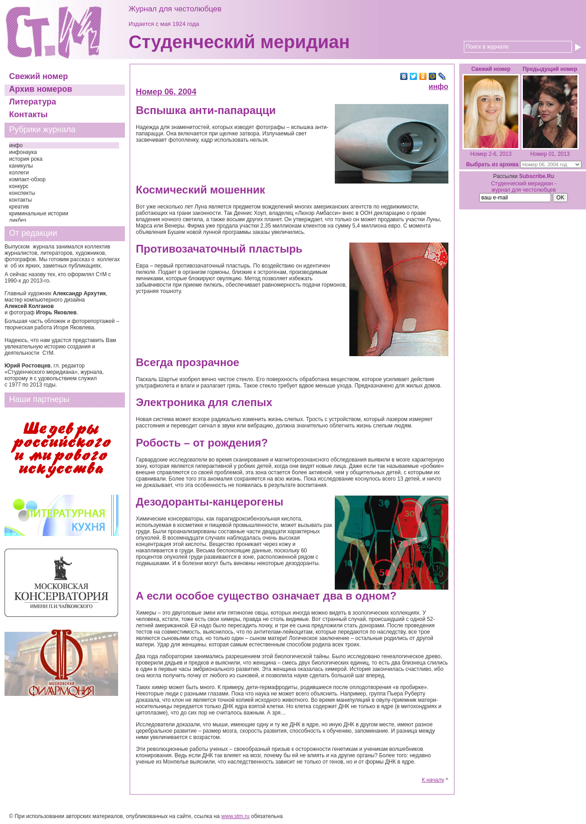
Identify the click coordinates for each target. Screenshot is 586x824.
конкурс (19, 186)
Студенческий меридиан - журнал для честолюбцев (523, 186)
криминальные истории (38, 213)
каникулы (21, 166)
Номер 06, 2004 (166, 91)
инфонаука (23, 152)
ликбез (17, 220)
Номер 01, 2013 (550, 154)
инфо (16, 145)
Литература (32, 101)
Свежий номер (38, 76)
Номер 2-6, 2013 (491, 154)
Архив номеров (40, 89)
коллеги (19, 172)
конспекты (22, 193)
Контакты (28, 114)
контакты (20, 200)
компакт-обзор (27, 179)
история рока (25, 159)
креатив (19, 207)
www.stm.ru (235, 816)
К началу (433, 780)
